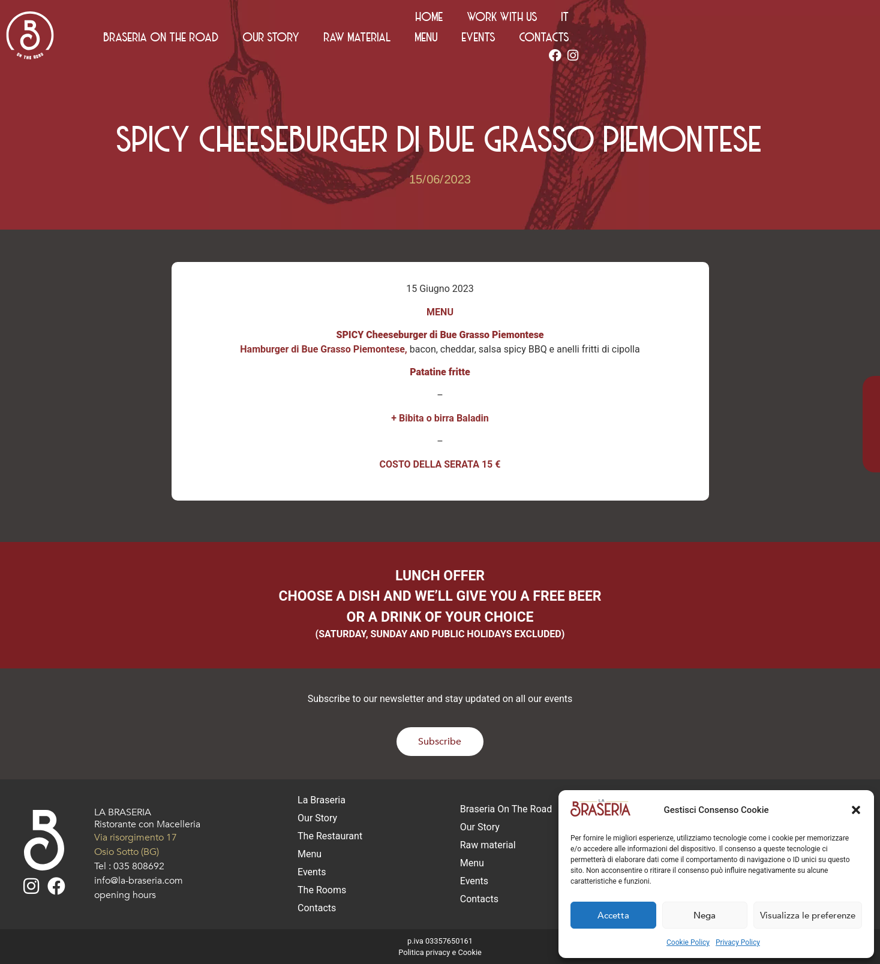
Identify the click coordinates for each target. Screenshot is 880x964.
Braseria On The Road (395, 40)
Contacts (778, 40)
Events (712, 40)
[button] (856, 810)
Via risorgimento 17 (135, 837)
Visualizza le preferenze (807, 915)
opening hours (125, 895)
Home (699, 20)
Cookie (469, 952)
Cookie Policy (688, 942)
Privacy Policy (738, 942)
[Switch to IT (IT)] (835, 20)
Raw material (591, 40)
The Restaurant (330, 836)
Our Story (505, 40)
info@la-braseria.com (138, 880)
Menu (660, 40)
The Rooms (322, 890)
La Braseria (322, 800)
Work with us (772, 20)
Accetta (613, 915)
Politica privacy (424, 952)
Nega (704, 915)
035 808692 (138, 866)
